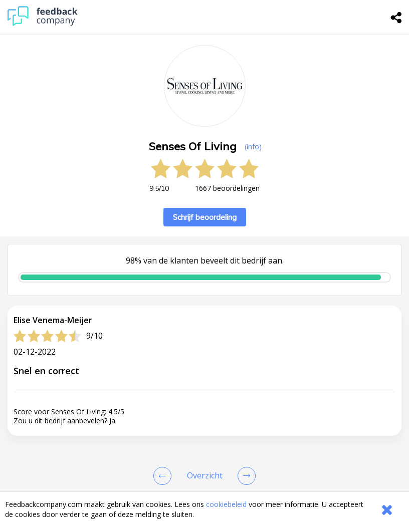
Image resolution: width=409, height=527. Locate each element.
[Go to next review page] (245, 476)
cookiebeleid (226, 504)
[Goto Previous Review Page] (164, 476)
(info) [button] (253, 146)
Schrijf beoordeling (205, 217)
